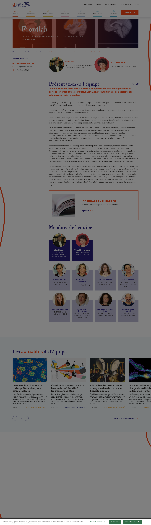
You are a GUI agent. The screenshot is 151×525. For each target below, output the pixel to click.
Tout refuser (115, 521)
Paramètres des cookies (98, 521)
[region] (75, 521)
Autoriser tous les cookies (132, 521)
